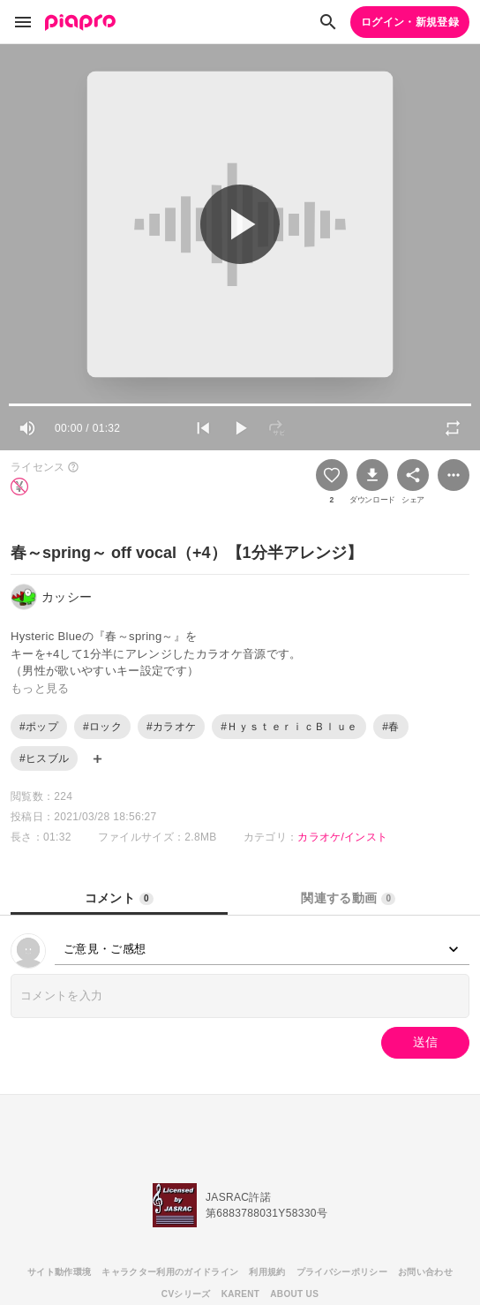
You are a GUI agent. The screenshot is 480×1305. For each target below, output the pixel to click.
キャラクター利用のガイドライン (169, 1272)
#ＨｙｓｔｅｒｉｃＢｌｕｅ (289, 726)
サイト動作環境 (59, 1272)
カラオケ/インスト (342, 837)
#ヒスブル (44, 758)
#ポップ (38, 726)
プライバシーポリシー (341, 1272)
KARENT (240, 1294)
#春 (390, 726)
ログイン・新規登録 (410, 22)
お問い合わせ (425, 1272)
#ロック (102, 726)
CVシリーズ (186, 1294)
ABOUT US (294, 1294)
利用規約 (267, 1272)
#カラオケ (171, 726)
